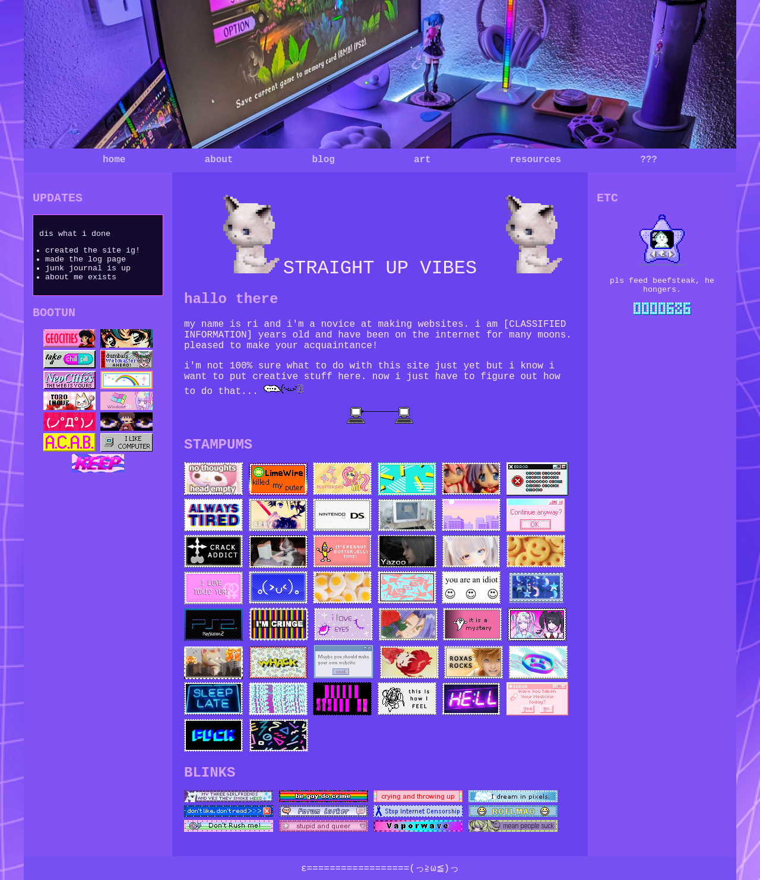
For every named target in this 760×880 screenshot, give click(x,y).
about (218, 159)
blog (323, 159)
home (114, 159)
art (422, 159)
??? (648, 159)
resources (535, 159)
